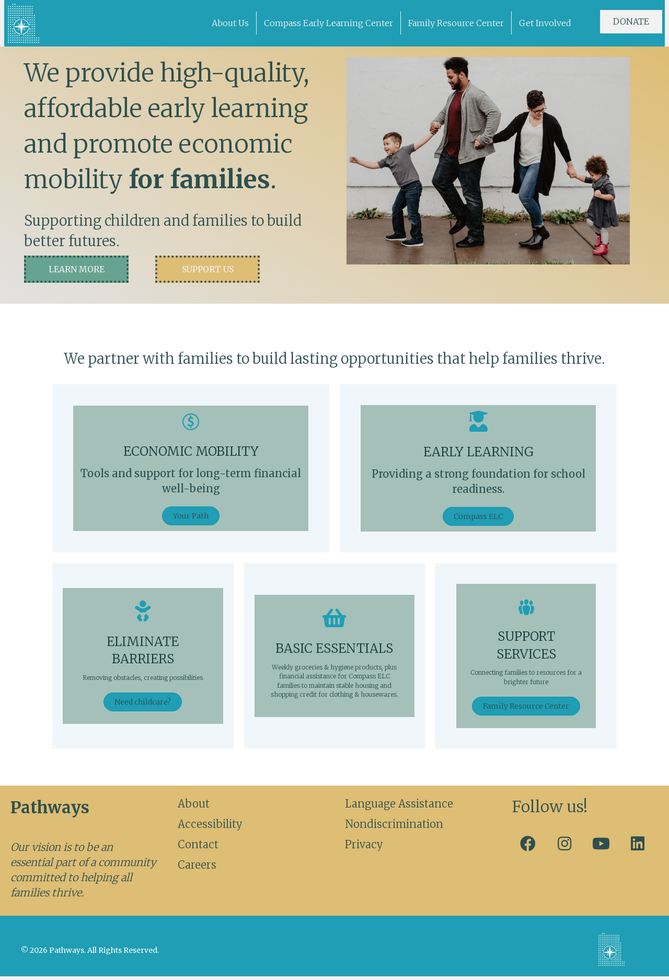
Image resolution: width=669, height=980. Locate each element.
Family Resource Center (456, 23)
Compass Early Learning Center (328, 23)
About (194, 807)
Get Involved (545, 23)
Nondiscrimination (394, 827)
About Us (230, 23)
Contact (198, 848)
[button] (76, 271)
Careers (197, 868)
